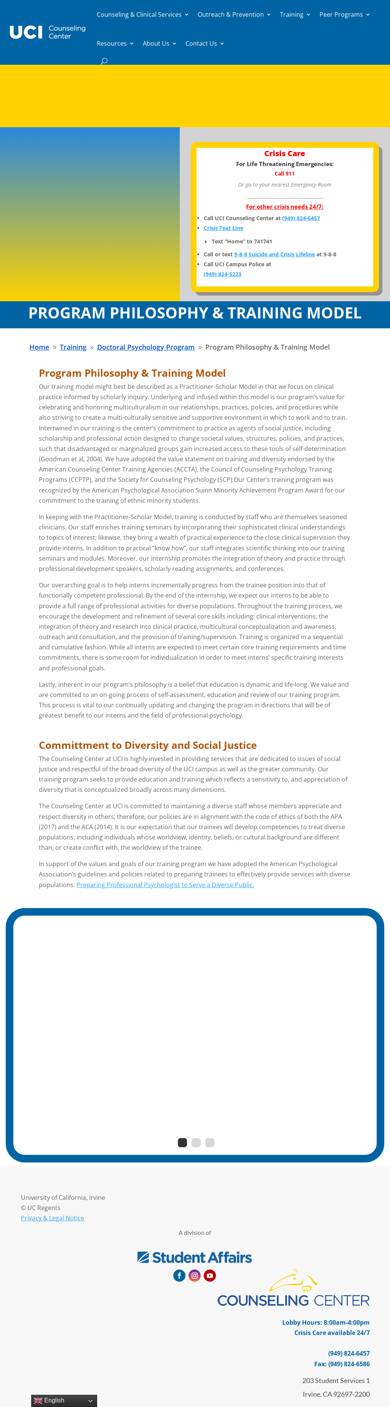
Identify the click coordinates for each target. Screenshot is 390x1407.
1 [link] (182, 1142)
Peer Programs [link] (341, 14)
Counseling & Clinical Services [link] (139, 14)
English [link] (49, 1400)
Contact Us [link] (201, 43)
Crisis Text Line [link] (223, 228)
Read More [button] (191, 124)
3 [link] (209, 1142)
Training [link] (292, 14)
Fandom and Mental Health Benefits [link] (195, 993)
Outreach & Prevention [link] (231, 14)
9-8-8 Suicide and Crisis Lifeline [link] (274, 254)
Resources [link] (112, 43)
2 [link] (196, 1142)
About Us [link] (156, 43)
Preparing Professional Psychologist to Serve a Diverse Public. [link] (165, 885)
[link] (47, 32)
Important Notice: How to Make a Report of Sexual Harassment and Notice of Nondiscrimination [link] (195, 85)
